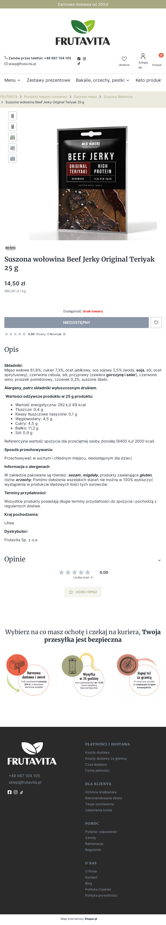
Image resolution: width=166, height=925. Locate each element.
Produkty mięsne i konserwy (45, 97)
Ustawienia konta (98, 810)
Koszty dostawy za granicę (106, 758)
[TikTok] (79, 63)
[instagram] (85, 58)
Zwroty (90, 838)
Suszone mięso (85, 97)
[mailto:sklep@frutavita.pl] (20, 64)
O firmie (91, 871)
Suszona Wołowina (117, 97)
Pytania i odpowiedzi (101, 832)
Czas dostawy (96, 764)
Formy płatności (97, 770)
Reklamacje (94, 844)
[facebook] (79, 58)
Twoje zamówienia (99, 804)
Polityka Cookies (98, 889)
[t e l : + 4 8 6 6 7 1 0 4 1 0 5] (24, 775)
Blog (88, 883)
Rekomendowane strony (103, 798)
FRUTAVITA (8, 97)
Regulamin (93, 850)
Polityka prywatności (101, 895)
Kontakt (91, 877)
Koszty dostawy (97, 752)
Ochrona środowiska (101, 792)
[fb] (10, 792)
